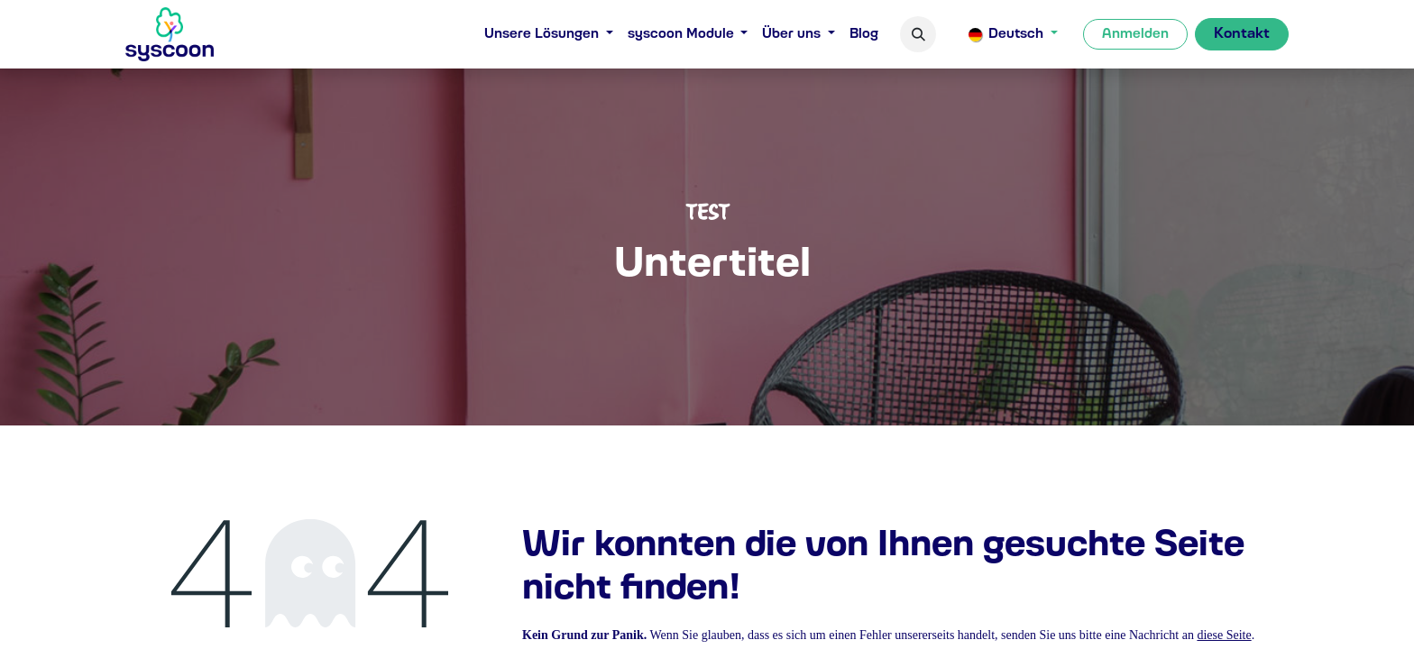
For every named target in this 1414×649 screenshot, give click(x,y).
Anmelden (1135, 34)
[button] (918, 34)
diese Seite (1224, 635)
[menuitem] (548, 34)
